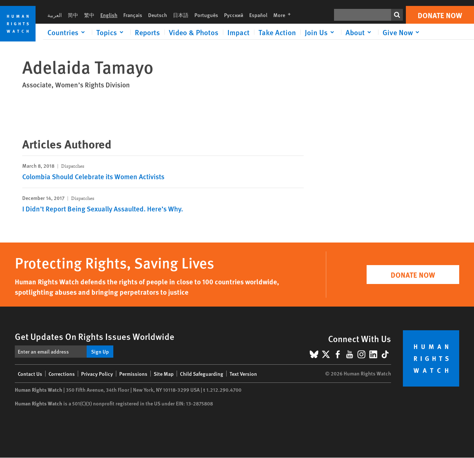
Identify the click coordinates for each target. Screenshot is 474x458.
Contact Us (30, 373)
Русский (233, 15)
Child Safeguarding (201, 373)
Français (132, 15)
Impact (238, 32)
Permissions (133, 373)
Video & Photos (193, 32)
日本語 (180, 15)
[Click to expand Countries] (67, 32)
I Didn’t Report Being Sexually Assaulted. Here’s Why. (102, 209)
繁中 (89, 15)
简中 (73, 15)
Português (206, 15)
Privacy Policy (97, 373)
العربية (54, 15)
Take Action (277, 32)
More (284, 15)
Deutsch (157, 15)
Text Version (243, 373)
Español (258, 15)
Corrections (62, 373)
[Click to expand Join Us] (321, 32)
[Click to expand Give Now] (402, 32)
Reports (147, 32)
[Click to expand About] (360, 32)
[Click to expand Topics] (111, 32)
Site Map (164, 373)
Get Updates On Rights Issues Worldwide (94, 336)
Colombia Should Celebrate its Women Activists (93, 176)
